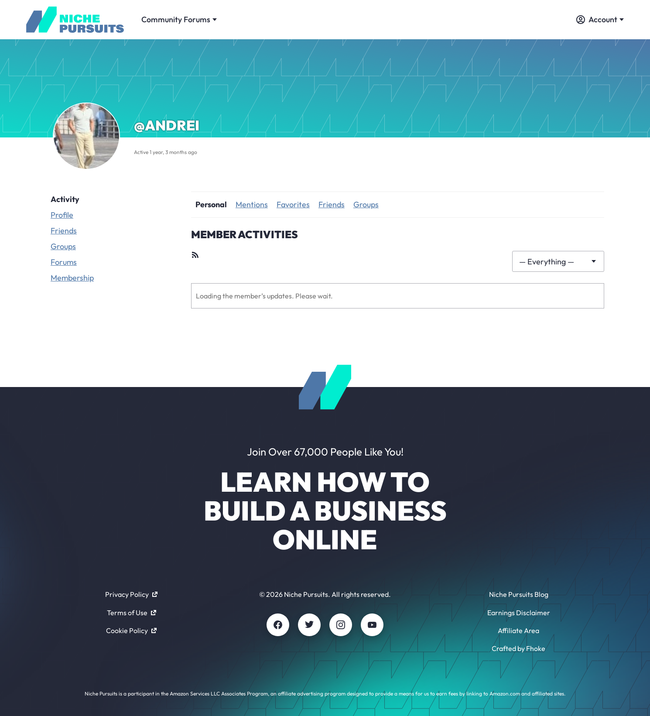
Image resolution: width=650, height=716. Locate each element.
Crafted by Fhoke (518, 648)
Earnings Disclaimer (518, 612)
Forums (64, 262)
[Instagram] (340, 624)
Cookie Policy (131, 630)
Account (600, 19)
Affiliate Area (518, 630)
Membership (72, 278)
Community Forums (179, 19)
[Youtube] (372, 624)
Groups (63, 246)
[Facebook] (278, 624)
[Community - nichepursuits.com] (75, 20)
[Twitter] (309, 624)
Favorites (293, 204)
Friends (64, 231)
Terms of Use (131, 612)
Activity (65, 199)
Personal (211, 204)
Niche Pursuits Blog (518, 594)
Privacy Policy (131, 594)
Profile (62, 215)
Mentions (252, 204)
